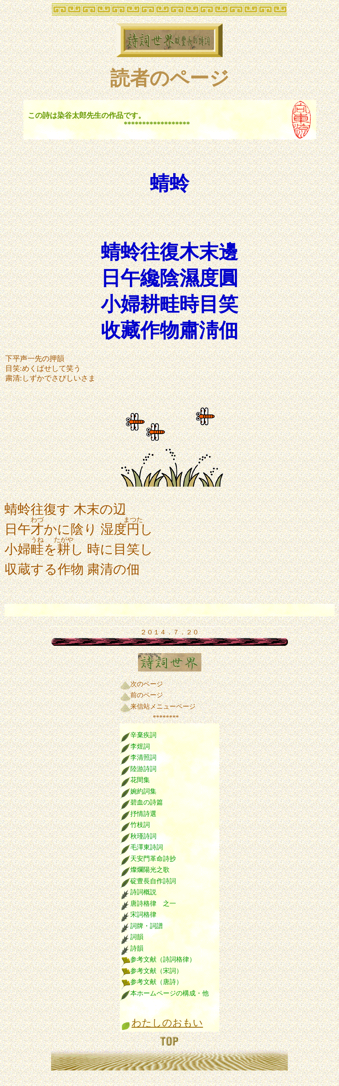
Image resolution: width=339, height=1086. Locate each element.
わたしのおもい (167, 1022)
